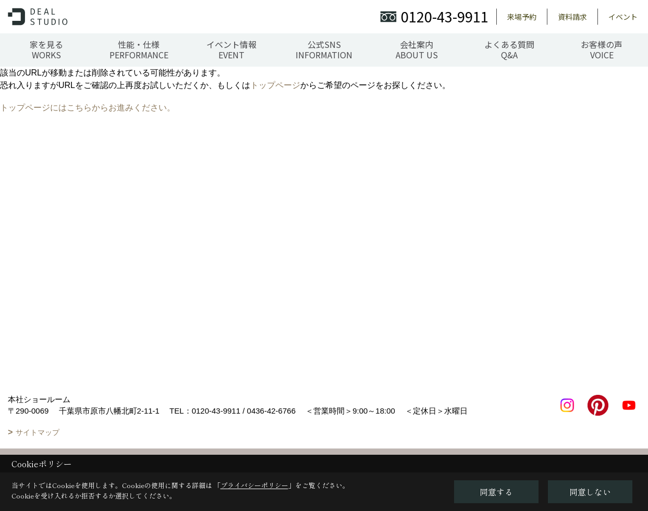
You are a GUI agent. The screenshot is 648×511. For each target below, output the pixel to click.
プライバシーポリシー (254, 485)
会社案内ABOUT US (417, 49)
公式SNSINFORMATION (324, 49)
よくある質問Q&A (509, 49)
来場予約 (521, 16)
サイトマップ (37, 432)
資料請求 (572, 16)
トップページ (275, 85)
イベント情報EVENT (231, 49)
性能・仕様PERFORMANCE (138, 49)
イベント (623, 16)
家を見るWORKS (46, 49)
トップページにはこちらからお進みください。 (87, 107)
